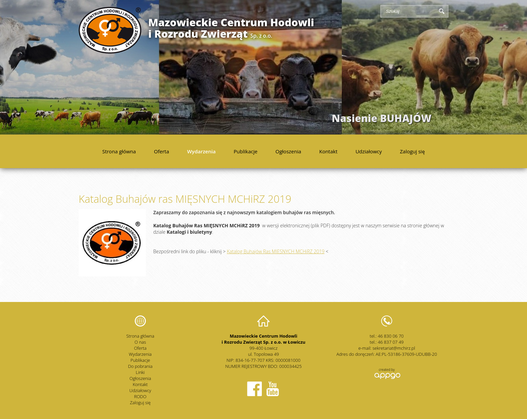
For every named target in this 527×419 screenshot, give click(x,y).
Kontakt (328, 151)
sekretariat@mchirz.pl (393, 348)
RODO (140, 396)
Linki (140, 372)
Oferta (161, 151)
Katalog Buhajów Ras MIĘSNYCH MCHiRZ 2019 (276, 251)
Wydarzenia (201, 151)
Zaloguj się (412, 151)
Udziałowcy (369, 151)
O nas (140, 342)
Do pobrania (140, 366)
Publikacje (245, 151)
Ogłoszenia (288, 151)
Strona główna (119, 151)
